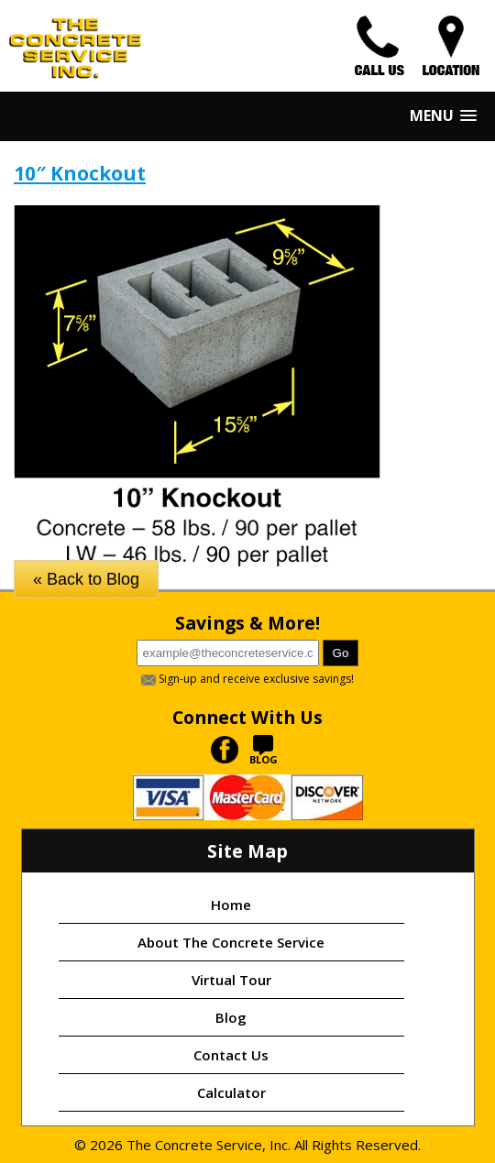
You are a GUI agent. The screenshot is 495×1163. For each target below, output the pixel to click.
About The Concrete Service (231, 942)
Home (231, 904)
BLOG (263, 753)
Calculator (231, 1092)
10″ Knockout (80, 173)
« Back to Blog (86, 579)
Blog (231, 1017)
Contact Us (231, 1055)
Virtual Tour (231, 980)
